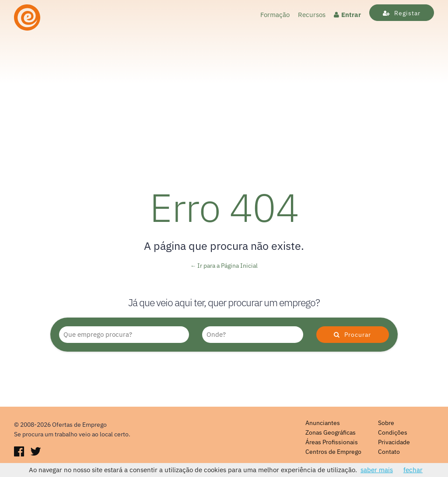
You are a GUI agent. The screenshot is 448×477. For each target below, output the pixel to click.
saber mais (376, 470)
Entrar (347, 14)
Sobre (386, 423)
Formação (275, 14)
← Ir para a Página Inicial (224, 266)
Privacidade (394, 442)
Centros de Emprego (333, 452)
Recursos (312, 14)
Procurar (352, 335)
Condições (392, 432)
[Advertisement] (224, 99)
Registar (401, 13)
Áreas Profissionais (331, 442)
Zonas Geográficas (330, 432)
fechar (413, 470)
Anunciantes (322, 423)
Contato (389, 452)
